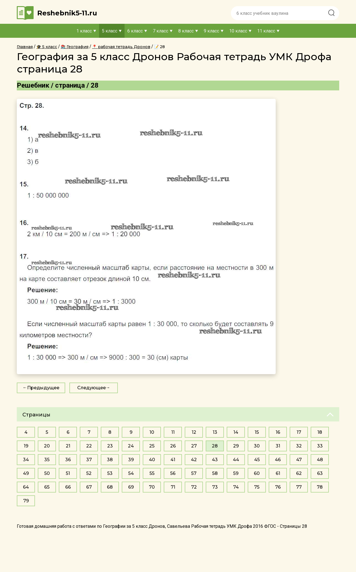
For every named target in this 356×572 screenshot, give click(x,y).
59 (235, 473)
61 (278, 473)
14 (235, 432)
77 (299, 487)
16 (278, 432)
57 (193, 473)
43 (215, 459)
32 (299, 446)
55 (151, 473)
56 (172, 473)
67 (89, 487)
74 (236, 487)
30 (257, 446)
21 (68, 446)
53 (110, 473)
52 (89, 473)
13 (215, 432)
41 (172, 459)
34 (26, 459)
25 (151, 446)
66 (68, 487)
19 (26, 446)
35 (47, 459)
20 (47, 446)
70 (152, 487)
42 (194, 459)
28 (215, 446)
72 (194, 487)
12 (194, 432)
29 (236, 446)
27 (194, 446)
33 (320, 446)
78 (320, 487)
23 (110, 446)
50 (47, 473)
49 (26, 473)
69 (131, 487)
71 (173, 487)
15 (257, 432)
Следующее (91, 387)
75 (256, 487)
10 (151, 432)
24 (131, 446)
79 (26, 500)
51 (68, 473)
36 (68, 459)
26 (173, 446)
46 (278, 459)
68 (110, 487)
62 (299, 473)
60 (257, 473)
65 (47, 487)
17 (299, 432)
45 (257, 459)
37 (89, 459)
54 (131, 473)
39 (131, 459)
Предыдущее (43, 387)
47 (299, 459)
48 (320, 459)
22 (89, 446)
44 (236, 459)
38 (110, 459)
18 (319, 432)
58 (215, 473)
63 (320, 473)
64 (26, 487)
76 (278, 487)
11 (173, 432)
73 (215, 487)
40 (152, 459)
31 (278, 446)
